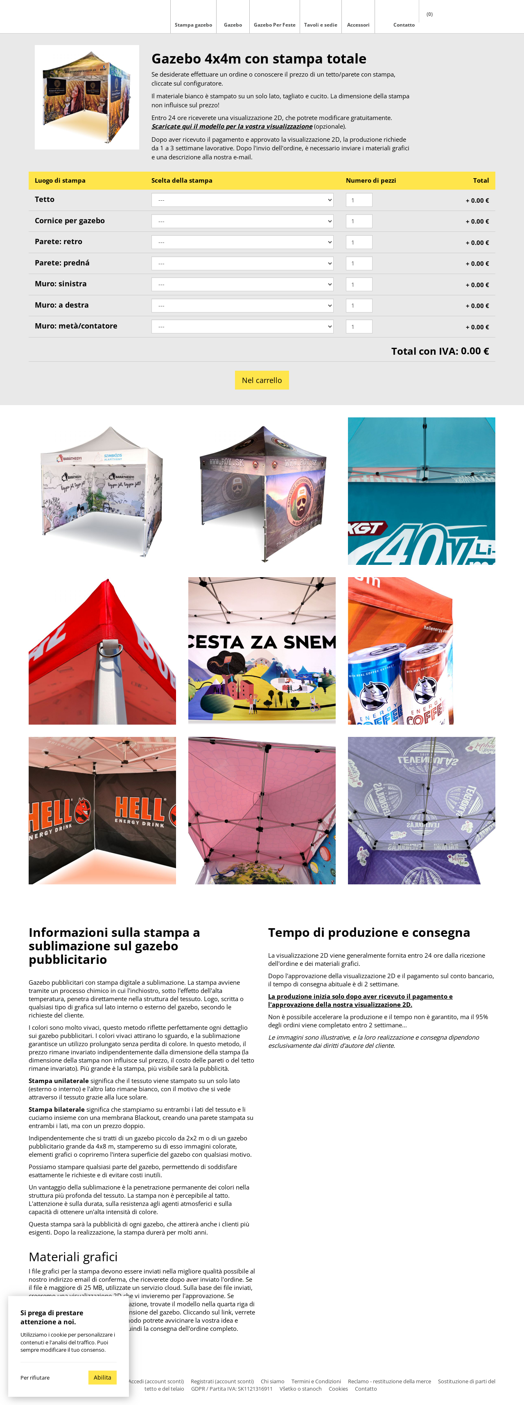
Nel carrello (262, 380)
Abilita (102, 1377)
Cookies (338, 1388)
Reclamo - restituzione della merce (389, 1381)
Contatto (366, 1388)
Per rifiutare (35, 1377)
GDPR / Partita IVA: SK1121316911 (232, 1388)
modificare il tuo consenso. (73, 1349)
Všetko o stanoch (301, 1388)
